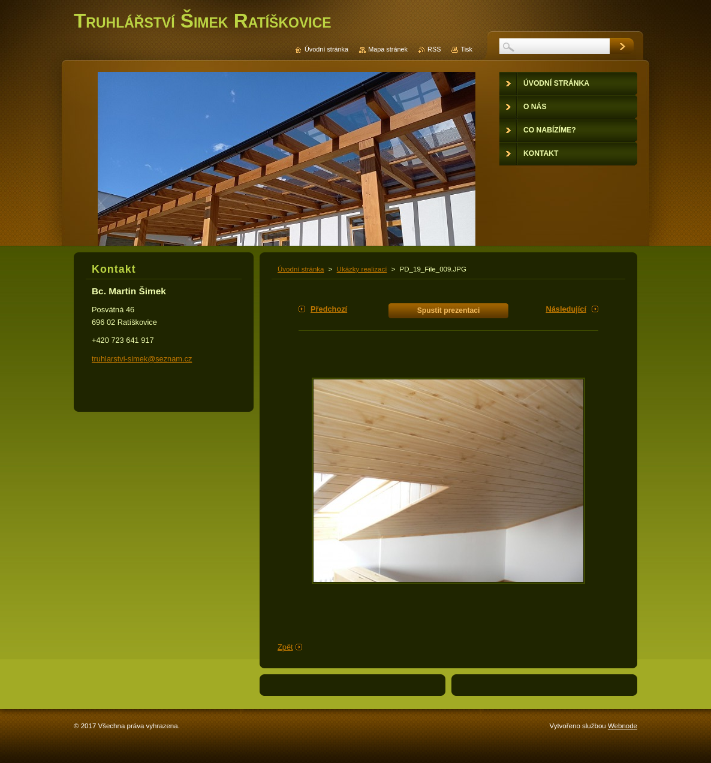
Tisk (466, 49)
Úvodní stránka (301, 269)
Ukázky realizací (362, 269)
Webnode (622, 725)
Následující (566, 308)
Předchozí (329, 308)
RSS (434, 49)
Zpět (285, 647)
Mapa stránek (388, 49)
